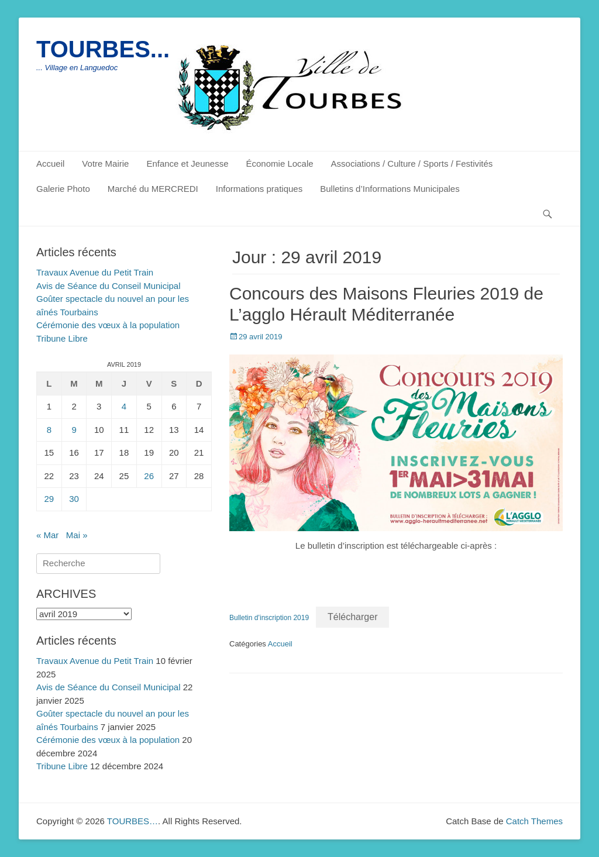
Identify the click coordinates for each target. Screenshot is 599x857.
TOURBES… (132, 821)
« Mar (47, 535)
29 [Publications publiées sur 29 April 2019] (49, 499)
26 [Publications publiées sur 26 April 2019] (149, 476)
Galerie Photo (63, 189)
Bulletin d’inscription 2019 (269, 618)
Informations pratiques (259, 189)
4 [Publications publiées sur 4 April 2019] (124, 406)
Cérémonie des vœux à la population (108, 325)
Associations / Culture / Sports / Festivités (412, 163)
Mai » (77, 535)
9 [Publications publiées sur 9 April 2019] (73, 430)
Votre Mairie (105, 163)
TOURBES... (103, 49)
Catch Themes (534, 821)
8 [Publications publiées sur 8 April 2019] (49, 430)
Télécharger (352, 617)
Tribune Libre (62, 338)
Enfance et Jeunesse (187, 163)
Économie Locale (280, 163)
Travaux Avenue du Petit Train (94, 272)
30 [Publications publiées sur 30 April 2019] (74, 499)
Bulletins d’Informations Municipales (389, 189)
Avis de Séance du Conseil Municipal (108, 286)
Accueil (50, 163)
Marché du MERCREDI (153, 189)
